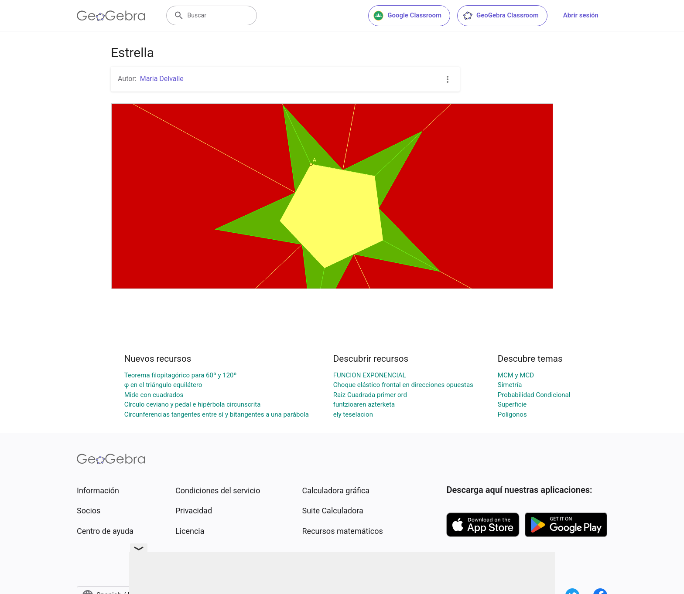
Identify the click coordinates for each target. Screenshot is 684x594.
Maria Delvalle (162, 79)
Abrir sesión (580, 15)
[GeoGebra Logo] (111, 15)
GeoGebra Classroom (500, 15)
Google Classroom (407, 15)
